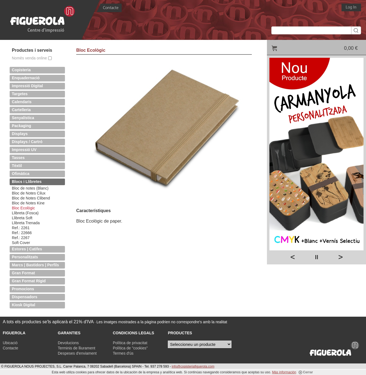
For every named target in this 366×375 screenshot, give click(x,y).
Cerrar (306, 372)
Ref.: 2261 (21, 228)
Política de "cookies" (130, 348)
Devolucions (68, 343)
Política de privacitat (130, 343)
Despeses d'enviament (77, 353)
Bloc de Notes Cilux (28, 193)
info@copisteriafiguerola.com (193, 366)
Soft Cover (21, 242)
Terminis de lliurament (76, 348)
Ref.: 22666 (22, 233)
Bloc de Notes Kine (28, 203)
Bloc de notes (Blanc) (30, 188)
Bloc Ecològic (23, 208)
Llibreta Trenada (26, 223)
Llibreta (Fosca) (25, 213)
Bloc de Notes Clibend (31, 198)
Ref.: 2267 (21, 238)
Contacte (10, 348)
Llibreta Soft (22, 218)
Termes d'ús (123, 353)
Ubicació (10, 343)
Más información (284, 372)
